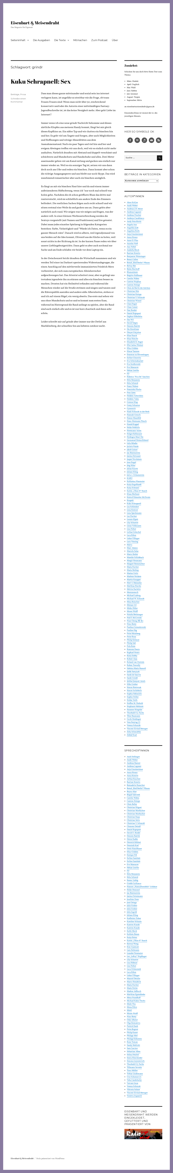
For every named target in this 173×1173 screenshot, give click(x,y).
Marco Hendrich (134, 982)
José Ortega (132, 902)
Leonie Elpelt (132, 519)
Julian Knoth (132, 468)
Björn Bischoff (133, 269)
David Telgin (132, 323)
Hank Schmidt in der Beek (138, 411)
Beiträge (15, 94)
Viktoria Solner (133, 1089)
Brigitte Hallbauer (134, 275)
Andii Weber (132, 205)
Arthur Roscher (133, 779)
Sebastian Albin (133, 1051)
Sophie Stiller (132, 697)
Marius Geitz (132, 573)
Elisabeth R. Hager (135, 342)
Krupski (130, 500)
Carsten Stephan (134, 281)
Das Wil (130, 319)
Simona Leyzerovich (136, 1061)
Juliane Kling (132, 472)
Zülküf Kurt (132, 735)
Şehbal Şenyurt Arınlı (136, 681)
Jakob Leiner (132, 449)
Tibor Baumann (133, 716)
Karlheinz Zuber (134, 918)
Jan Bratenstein (133, 453)
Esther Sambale (133, 858)
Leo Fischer (132, 516)
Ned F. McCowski (134, 617)
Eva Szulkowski (133, 364)
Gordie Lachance (134, 883)
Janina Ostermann (135, 896)
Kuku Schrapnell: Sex (41, 81)
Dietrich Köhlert (134, 842)
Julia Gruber (132, 905)
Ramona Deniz (133, 649)
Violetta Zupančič (134, 1096)
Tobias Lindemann (135, 1073)
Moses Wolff (132, 611)
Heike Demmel (133, 890)
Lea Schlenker (133, 507)
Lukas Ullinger (133, 538)
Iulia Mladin (132, 443)
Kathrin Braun (133, 934)
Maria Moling (133, 570)
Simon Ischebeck (134, 690)
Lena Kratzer (132, 510)
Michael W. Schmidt (135, 598)
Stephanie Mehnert (135, 706)
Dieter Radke (132, 839)
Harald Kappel (133, 424)
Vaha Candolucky (134, 1080)
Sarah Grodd (132, 678)
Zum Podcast (99, 40)
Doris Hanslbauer (134, 848)
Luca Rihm (131, 535)
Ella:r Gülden (132, 348)
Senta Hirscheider (134, 1058)
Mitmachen (80, 40)
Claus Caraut (132, 307)
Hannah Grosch (134, 415)
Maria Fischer (133, 567)
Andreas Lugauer (134, 212)
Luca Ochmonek (134, 969)
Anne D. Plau (132, 240)
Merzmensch (132, 592)
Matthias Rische (134, 586)
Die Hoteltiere (133, 329)
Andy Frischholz (134, 221)
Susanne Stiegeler (134, 709)
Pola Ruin (131, 646)
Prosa (23, 94)
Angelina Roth (133, 231)
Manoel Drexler (133, 978)
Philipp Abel (132, 1035)
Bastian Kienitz (133, 253)
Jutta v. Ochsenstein (135, 475)
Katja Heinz (132, 937)
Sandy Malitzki (133, 1045)
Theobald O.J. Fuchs (135, 713)
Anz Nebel (131, 247)
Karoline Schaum (134, 921)
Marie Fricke (132, 988)
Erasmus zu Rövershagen (138, 354)
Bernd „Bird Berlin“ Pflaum (138, 262)
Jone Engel (131, 462)
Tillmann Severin (134, 1067)
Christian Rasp (133, 817)
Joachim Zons (133, 899)
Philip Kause (132, 1032)
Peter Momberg (133, 633)
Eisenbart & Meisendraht (35, 23)
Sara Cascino (132, 1048)
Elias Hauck (132, 335)
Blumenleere (132, 272)
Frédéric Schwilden (135, 396)
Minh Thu (131, 1004)
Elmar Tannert (133, 351)
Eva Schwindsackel (135, 361)
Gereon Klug (132, 402)
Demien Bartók (133, 326)
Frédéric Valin (133, 399)
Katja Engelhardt (134, 484)
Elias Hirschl (132, 339)
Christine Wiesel (134, 300)
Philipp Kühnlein (134, 1039)
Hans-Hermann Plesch (137, 421)
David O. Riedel (133, 833)
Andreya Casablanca (135, 218)
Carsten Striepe (133, 285)
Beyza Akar (132, 791)
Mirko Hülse (132, 608)
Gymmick (131, 408)
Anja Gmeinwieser (135, 234)
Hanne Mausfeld (134, 418)
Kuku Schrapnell (134, 503)
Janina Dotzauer (134, 456)
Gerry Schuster (133, 405)
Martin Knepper (134, 579)
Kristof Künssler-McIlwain (138, 497)
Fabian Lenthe (133, 370)
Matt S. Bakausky (134, 583)
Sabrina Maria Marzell (136, 668)
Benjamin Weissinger (136, 256)
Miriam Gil (132, 605)
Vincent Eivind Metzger (137, 728)
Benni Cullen (132, 259)
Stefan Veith (132, 700)
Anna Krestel (132, 776)
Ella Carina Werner (135, 345)
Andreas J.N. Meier (135, 209)
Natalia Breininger (135, 614)
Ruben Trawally (133, 665)
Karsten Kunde (133, 924)
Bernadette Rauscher (136, 785)
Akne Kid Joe (132, 202)
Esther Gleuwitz (134, 358)
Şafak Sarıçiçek (133, 671)
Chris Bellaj (132, 804)
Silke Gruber (132, 684)
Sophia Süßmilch (134, 694)
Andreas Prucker (134, 215)
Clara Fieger (132, 304)
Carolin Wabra (133, 278)
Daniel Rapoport (134, 313)
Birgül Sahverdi (133, 795)
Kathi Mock (132, 931)
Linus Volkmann (134, 526)
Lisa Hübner (132, 963)
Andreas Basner (133, 763)
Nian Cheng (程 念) (135, 621)
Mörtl (129, 1010)
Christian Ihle (133, 291)
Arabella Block (133, 250)
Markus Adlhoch (134, 991)
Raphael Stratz (133, 652)
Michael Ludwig (134, 595)
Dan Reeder (132, 310)
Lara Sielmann (133, 950)
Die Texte (60, 40)
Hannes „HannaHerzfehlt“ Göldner (142, 886)
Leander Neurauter (135, 953)
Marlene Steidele (134, 576)
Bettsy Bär (131, 266)
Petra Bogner (132, 1029)
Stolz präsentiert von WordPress (50, 1158)
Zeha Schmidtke (134, 732)
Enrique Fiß (132, 855)
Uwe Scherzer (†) (134, 1077)
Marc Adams (132, 548)
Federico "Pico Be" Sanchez (138, 377)
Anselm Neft (132, 243)
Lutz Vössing (132, 541)
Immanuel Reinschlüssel (137, 440)
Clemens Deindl (134, 826)
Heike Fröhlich (133, 427)
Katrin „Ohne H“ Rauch (137, 491)
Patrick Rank (132, 1026)
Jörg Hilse (131, 465)
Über (115, 40)
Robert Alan (132, 659)
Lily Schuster (132, 522)
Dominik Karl (133, 845)
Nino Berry (131, 624)
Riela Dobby (132, 656)
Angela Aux (132, 224)
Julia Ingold (132, 912)
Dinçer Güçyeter (134, 332)
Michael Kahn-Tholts (136, 1001)
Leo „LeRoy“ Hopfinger (137, 956)
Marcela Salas (132, 551)
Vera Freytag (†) (133, 722)
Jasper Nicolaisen (134, 459)
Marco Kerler (132, 554)
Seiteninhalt (18, 40)
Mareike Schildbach (135, 557)
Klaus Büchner (133, 494)
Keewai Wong (132, 944)
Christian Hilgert (134, 807)
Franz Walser (132, 386)
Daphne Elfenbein (134, 316)
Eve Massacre (132, 367)
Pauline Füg (132, 630)
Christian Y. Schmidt (136, 297)
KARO (129, 478)
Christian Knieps (134, 294)
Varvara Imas (132, 1083)
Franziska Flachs (134, 389)
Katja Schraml (133, 487)
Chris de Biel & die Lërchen (138, 288)
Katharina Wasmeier (136, 481)
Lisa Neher (131, 529)
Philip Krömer (133, 640)
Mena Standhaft (134, 997)
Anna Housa (132, 237)
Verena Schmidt (134, 725)
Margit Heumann (134, 560)
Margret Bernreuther (136, 564)
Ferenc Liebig (132, 880)
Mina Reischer (133, 602)
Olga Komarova (133, 1023)
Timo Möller (132, 1070)
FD (128, 373)
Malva (129, 545)
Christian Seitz (133, 820)
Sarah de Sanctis (134, 675)
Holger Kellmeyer (134, 434)
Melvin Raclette (134, 589)
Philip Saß (131, 643)
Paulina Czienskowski (136, 627)
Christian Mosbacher (136, 810)
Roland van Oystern (135, 662)
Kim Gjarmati (133, 947)
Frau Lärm (131, 392)
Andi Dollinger (133, 756)
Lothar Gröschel (134, 532)
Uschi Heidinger (134, 719)
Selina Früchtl (133, 1054)
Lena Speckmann (134, 513)
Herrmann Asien (134, 430)
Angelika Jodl (132, 228)
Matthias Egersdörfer (136, 994)
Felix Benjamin (133, 380)
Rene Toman (132, 1042)
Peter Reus (131, 636)
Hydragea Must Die (135, 437)
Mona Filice (132, 1007)
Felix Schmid (132, 383)
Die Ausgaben (41, 40)
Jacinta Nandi (132, 446)
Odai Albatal (132, 1020)
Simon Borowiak (134, 687)
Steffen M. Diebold (135, 703)
